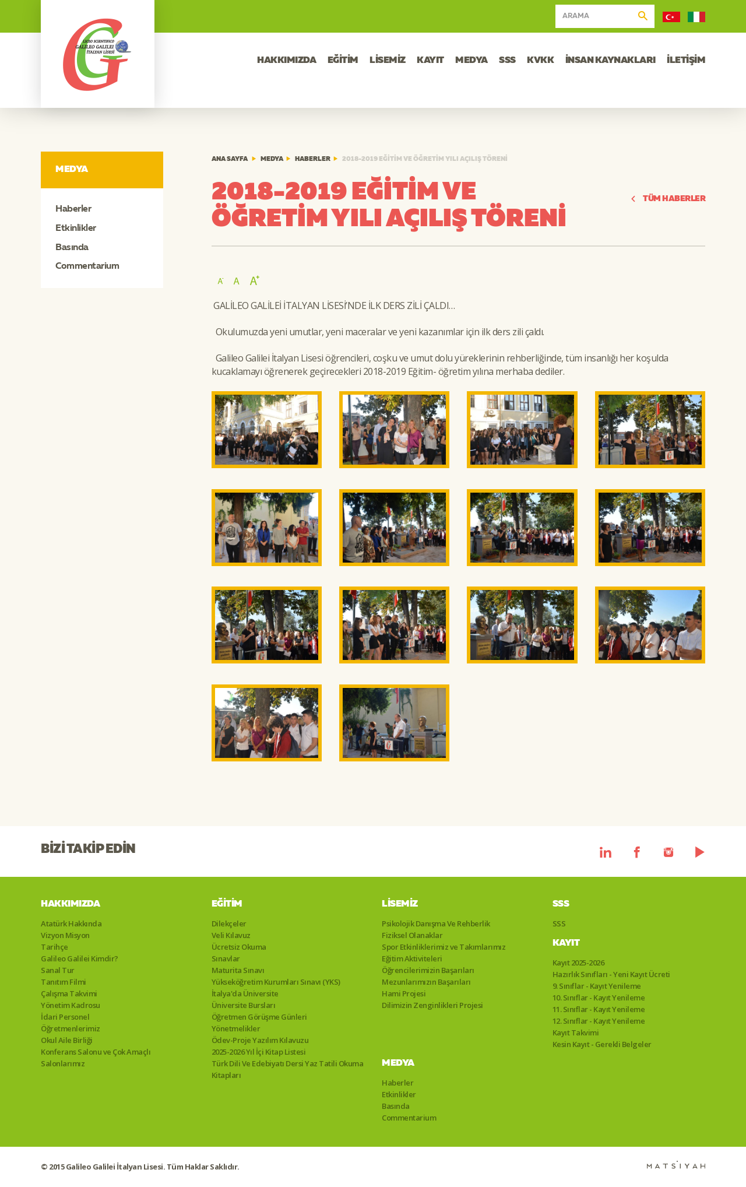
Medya (272, 159)
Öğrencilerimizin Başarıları (428, 970)
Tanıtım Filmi (63, 982)
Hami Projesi (403, 993)
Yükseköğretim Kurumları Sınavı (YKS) (276, 982)
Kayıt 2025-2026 (578, 962)
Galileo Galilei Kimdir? (79, 958)
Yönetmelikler (236, 1028)
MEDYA (471, 60)
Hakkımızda (70, 904)
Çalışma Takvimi (69, 993)
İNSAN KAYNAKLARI (610, 60)
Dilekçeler (229, 923)
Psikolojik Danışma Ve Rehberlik (436, 923)
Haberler (73, 209)
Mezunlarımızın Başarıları (426, 982)
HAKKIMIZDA (286, 60)
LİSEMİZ (388, 60)
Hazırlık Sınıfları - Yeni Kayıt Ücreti (611, 974)
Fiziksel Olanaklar (412, 935)
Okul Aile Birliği (67, 1040)
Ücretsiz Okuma (239, 947)
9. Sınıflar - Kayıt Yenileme (597, 986)
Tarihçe (54, 947)
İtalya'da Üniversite (245, 993)
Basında (72, 247)
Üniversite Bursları (244, 1005)
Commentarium (87, 266)
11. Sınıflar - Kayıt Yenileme (599, 1009)
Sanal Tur (58, 970)
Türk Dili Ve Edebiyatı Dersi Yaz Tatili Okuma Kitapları (288, 1069)
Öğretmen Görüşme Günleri (259, 1017)
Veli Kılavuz (231, 935)
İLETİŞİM (686, 60)
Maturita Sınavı (238, 970)
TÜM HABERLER (668, 199)
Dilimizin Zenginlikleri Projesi (432, 1005)
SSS (507, 60)
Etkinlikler (75, 228)
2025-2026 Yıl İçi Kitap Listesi (259, 1051)
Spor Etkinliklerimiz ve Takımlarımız (443, 947)
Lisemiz (400, 904)
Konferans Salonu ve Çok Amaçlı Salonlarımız (95, 1057)
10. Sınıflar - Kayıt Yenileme (599, 997)
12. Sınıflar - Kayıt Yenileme (599, 1021)
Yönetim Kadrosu (70, 1005)
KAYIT (430, 60)
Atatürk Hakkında (71, 923)
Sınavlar (226, 958)
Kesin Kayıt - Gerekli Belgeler (602, 1044)
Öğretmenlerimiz (70, 1028)
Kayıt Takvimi (576, 1032)
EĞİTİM (343, 60)
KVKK (540, 60)
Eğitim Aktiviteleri (412, 958)
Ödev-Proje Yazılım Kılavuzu (260, 1040)
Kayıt (566, 943)
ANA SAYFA (230, 159)
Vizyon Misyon (65, 935)
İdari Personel (65, 1017)
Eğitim (227, 904)
